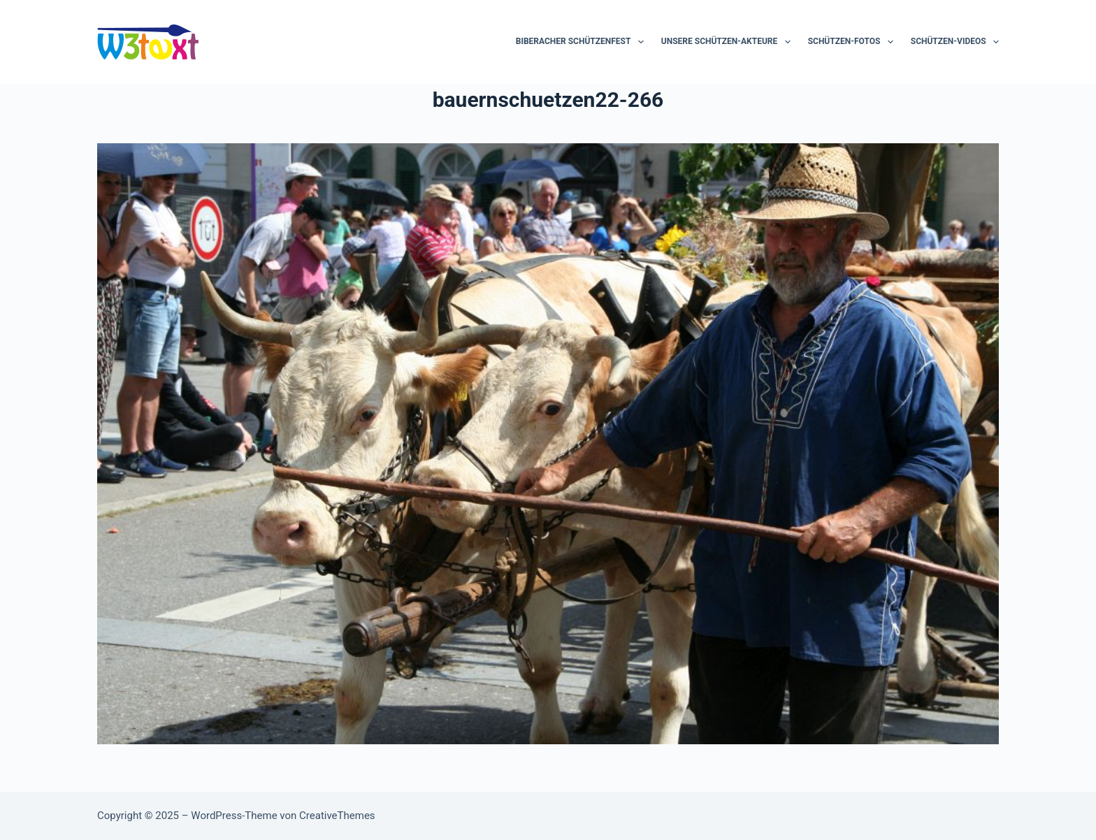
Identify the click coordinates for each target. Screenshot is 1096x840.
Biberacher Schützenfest (582, 42)
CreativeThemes (337, 815)
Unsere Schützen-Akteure (728, 42)
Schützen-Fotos (853, 42)
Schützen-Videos (955, 42)
